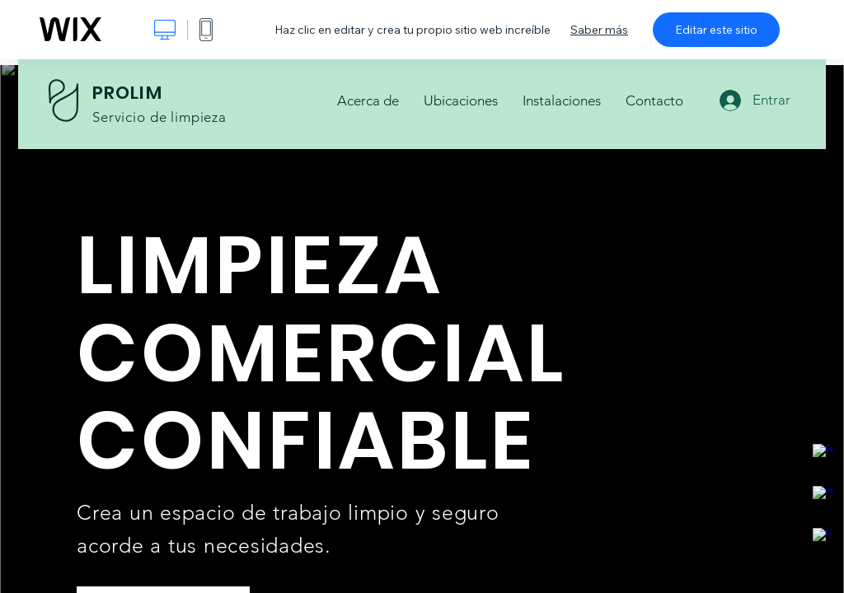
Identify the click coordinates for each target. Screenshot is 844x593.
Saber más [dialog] (599, 29)
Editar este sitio (716, 29)
